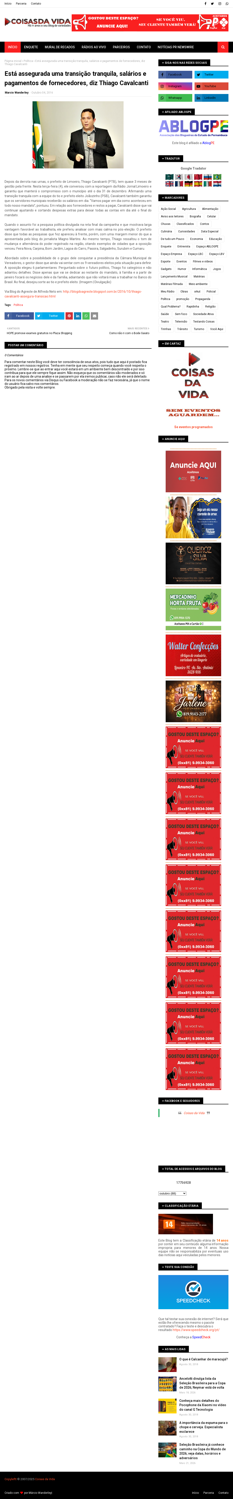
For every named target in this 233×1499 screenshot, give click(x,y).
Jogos (217, 269)
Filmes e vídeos (203, 261)
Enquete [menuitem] (31, 47)
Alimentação (210, 209)
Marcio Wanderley (16, 92)
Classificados (185, 224)
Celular (211, 216)
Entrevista (183, 246)
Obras (184, 291)
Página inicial (13, 61)
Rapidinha (193, 306)
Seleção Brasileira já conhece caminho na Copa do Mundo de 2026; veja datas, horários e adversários (202, 1451)
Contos (204, 224)
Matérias (199, 276)
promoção (182, 299)
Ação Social (168, 209)
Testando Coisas (204, 321)
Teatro (165, 321)
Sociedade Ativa (203, 314)
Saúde (165, 314)
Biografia (195, 216)
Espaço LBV (216, 254)
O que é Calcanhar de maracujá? (203, 1359)
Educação (215, 239)
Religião (210, 306)
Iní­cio (8, 3)
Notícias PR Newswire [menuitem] (176, 47)
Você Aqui (216, 329)
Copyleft (10, 1479)
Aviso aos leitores (172, 216)
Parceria (21, 3)
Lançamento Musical (174, 276)
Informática (199, 269)
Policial (211, 291)
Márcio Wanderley (40, 1492)
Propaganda (202, 299)
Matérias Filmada (172, 284)
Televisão (181, 321)
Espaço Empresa (171, 254)
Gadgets (166, 269)
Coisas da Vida (194, 1113)
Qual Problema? (170, 306)
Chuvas (165, 224)
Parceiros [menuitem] (121, 47)
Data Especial (209, 231)
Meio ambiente (198, 284)
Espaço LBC (195, 254)
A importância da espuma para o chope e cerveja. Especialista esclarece (203, 1427)
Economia (196, 239)
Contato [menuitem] (144, 47)
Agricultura (189, 209)
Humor (182, 269)
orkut (197, 291)
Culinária (166, 231)
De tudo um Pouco (172, 239)
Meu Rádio (167, 291)
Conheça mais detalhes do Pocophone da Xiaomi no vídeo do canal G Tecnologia (202, 1405)
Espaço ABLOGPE (207, 246)
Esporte (165, 261)
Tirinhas (166, 329)
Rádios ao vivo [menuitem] (94, 47)
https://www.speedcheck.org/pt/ (196, 1330)
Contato (36, 3)
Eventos (182, 261)
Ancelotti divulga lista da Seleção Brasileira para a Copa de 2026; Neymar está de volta (202, 1383)
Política (28, 61)
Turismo (199, 329)
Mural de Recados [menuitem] (60, 47)
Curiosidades (186, 231)
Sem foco (181, 314)
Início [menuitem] (12, 47)
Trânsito (182, 329)
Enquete (166, 246)
